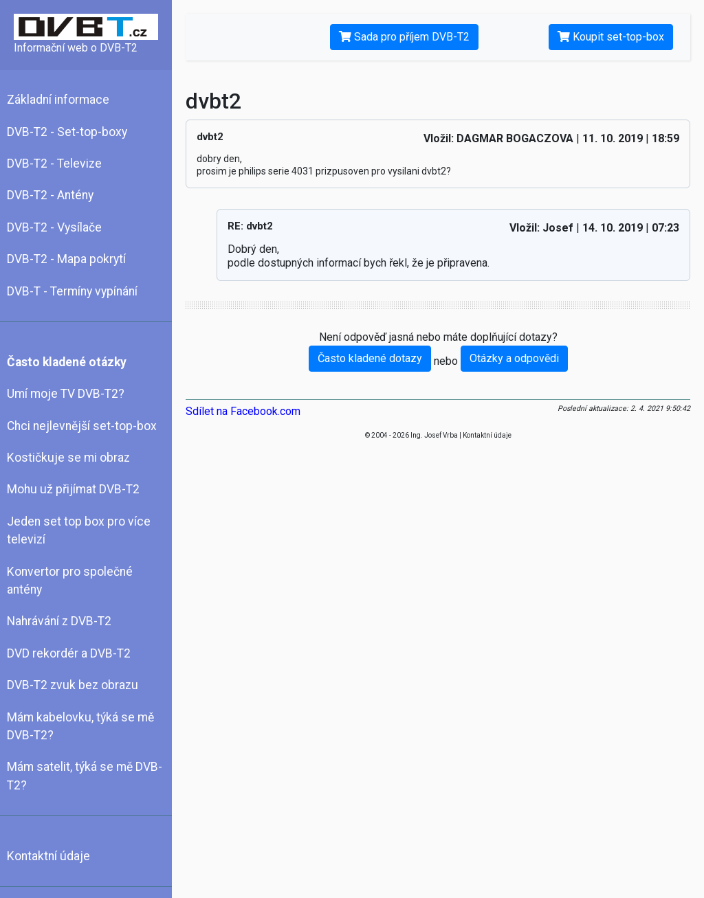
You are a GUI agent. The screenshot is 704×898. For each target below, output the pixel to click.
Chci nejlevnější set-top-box (82, 426)
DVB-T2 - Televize (54, 163)
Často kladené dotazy (370, 358)
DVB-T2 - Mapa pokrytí (66, 259)
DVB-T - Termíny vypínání (72, 291)
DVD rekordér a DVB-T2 (69, 653)
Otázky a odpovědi (514, 358)
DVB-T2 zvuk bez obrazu (72, 685)
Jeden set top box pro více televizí (79, 530)
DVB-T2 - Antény (50, 195)
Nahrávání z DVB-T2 (59, 621)
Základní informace (58, 99)
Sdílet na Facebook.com (243, 411)
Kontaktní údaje (48, 856)
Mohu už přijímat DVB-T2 (73, 489)
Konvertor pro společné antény (70, 580)
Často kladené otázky (66, 362)
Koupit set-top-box (611, 36)
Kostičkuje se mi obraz (68, 457)
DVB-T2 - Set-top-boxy (67, 132)
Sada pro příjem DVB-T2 (404, 36)
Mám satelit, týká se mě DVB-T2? (84, 776)
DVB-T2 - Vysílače (54, 227)
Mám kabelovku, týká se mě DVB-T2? (80, 726)
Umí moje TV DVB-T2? (65, 394)
